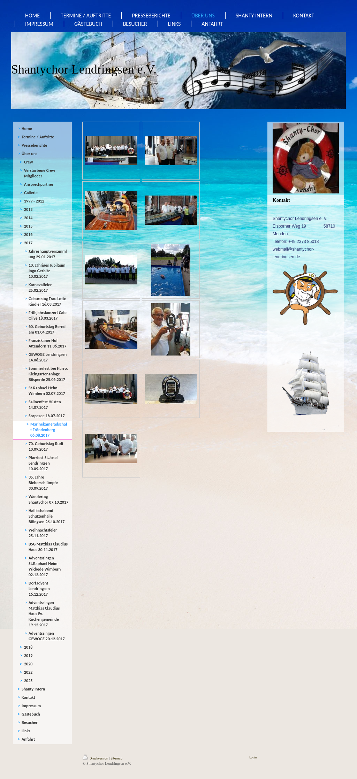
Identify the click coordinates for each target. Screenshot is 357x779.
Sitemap (116, 758)
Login (253, 757)
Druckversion (96, 758)
